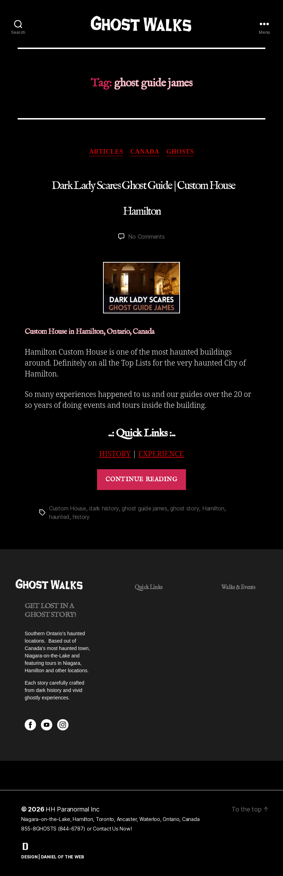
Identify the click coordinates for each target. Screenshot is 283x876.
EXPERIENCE (161, 454)
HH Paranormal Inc (73, 809)
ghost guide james (144, 508)
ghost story (184, 508)
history (81, 516)
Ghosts (180, 151)
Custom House (67, 508)
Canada (144, 151)
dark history (104, 508)
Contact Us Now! (112, 829)
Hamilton (213, 508)
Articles (106, 151)
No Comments (146, 236)
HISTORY (115, 454)
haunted (59, 516)
